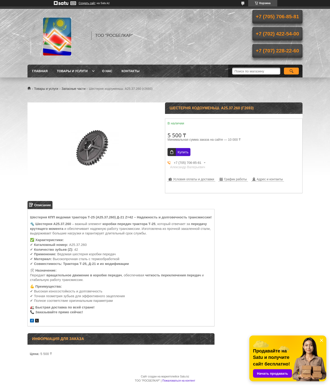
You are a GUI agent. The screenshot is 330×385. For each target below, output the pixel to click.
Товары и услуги (72, 71)
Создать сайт (87, 3)
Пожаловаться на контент (178, 380)
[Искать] (291, 71)
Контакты (130, 71)
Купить (183, 152)
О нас (107, 71)
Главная (40, 71)
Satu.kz (184, 376)
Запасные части (73, 89)
